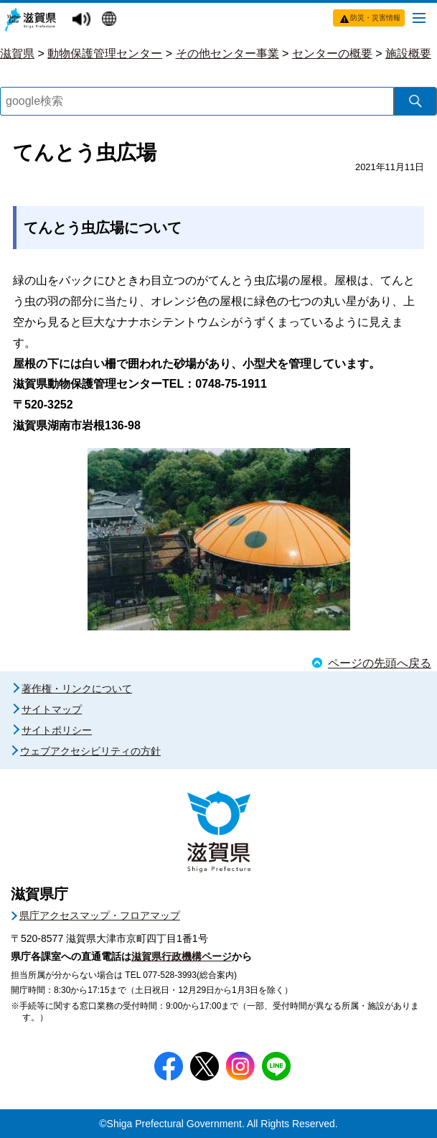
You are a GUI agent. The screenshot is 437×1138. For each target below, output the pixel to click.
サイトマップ (52, 709)
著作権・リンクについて (77, 688)
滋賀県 (17, 53)
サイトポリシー (57, 730)
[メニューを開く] (419, 17)
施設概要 (408, 53)
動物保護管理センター (104, 53)
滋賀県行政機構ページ (181, 956)
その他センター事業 (227, 53)
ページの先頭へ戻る (379, 663)
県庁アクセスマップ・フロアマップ (99, 915)
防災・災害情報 (375, 18)
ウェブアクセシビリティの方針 (90, 751)
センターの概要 (332, 53)
